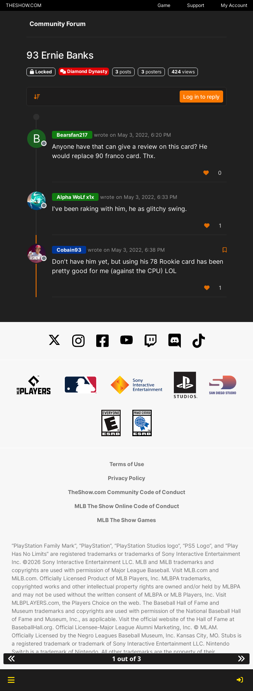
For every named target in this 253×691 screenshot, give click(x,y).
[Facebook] (102, 341)
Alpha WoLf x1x (75, 197)
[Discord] (174, 341)
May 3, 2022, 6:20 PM (144, 135)
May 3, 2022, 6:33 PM (150, 197)
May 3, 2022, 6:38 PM (138, 250)
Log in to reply (201, 96)
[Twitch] (150, 341)
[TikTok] (198, 341)
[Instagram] (78, 341)
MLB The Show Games (126, 520)
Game (164, 5)
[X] (54, 341)
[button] (11, 680)
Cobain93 (69, 250)
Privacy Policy (126, 478)
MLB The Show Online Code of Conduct (127, 506)
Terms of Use (126, 464)
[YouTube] (126, 341)
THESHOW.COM (24, 5)
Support (195, 5)
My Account (234, 5)
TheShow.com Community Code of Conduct (126, 492)
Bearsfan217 (72, 135)
